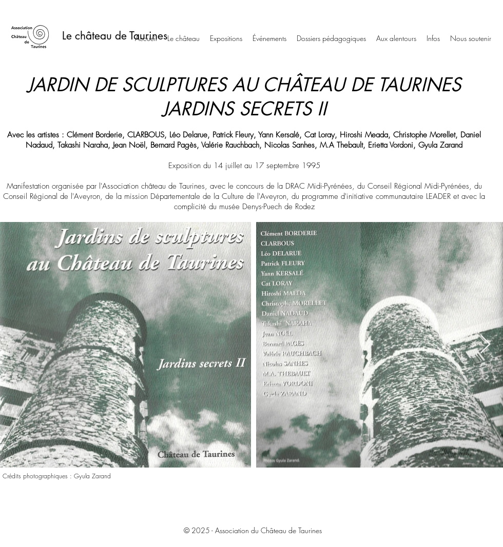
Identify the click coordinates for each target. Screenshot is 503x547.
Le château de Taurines (114, 36)
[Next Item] (485, 345)
